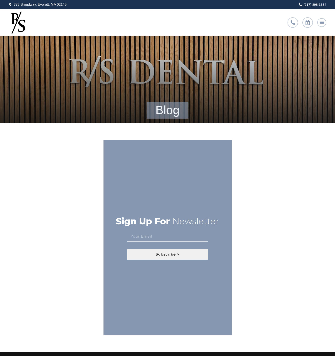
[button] (321, 22)
